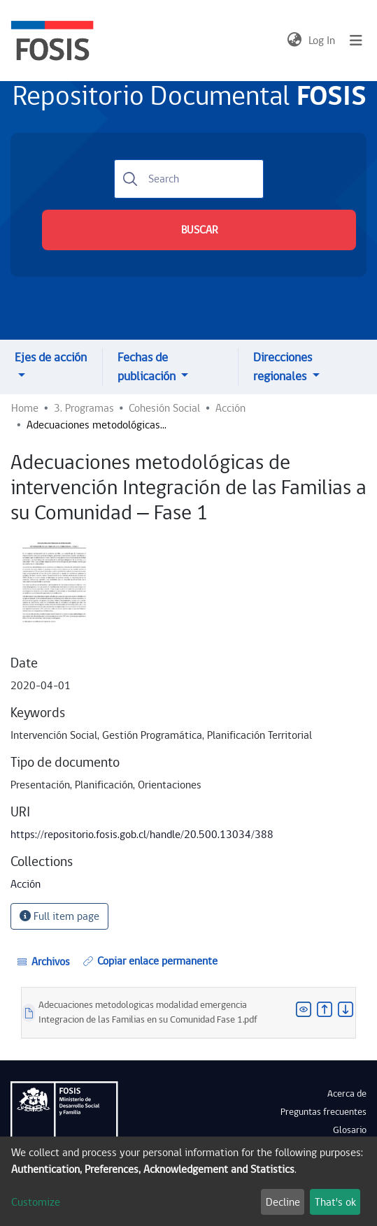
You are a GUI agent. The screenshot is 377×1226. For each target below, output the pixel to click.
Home (24, 408)
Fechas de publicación (148, 367)
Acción (230, 408)
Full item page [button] (59, 916)
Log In (322, 40)
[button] (294, 40)
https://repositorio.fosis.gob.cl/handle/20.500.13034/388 (141, 834)
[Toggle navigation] (356, 40)
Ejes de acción (51, 357)
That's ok (335, 1202)
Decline (283, 1202)
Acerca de (347, 1094)
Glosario (350, 1130)
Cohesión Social (164, 408)
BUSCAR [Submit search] (199, 230)
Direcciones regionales (282, 367)
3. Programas (84, 408)
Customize (35, 1202)
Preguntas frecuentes (323, 1112)
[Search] (189, 179)
